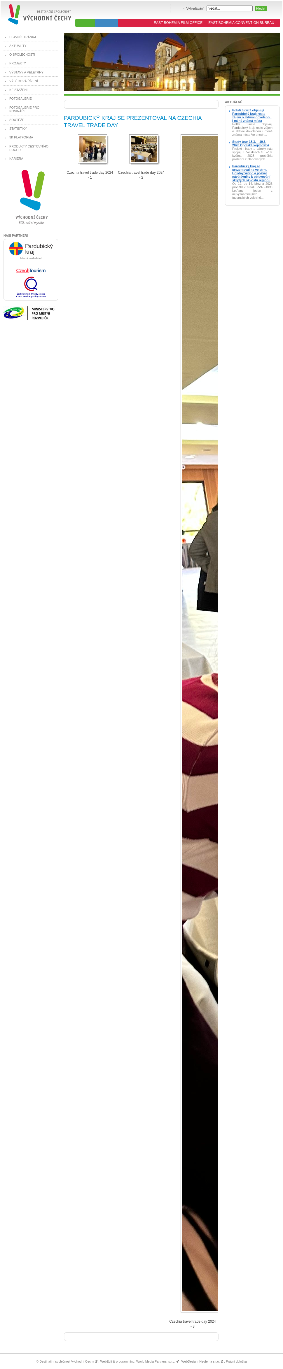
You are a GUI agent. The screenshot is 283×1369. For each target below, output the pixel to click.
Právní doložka (236, 1361)
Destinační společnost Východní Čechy (66, 1361)
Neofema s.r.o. (209, 1361)
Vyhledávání (195, 8)
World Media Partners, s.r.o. (155, 1361)
